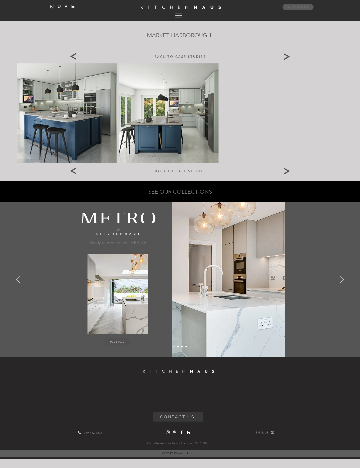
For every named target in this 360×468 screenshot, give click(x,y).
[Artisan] (186, 346)
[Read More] (117, 342)
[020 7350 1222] (298, 7)
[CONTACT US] (178, 417)
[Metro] (174, 346)
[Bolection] (182, 346)
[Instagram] (52, 6)
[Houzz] (73, 6)
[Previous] (73, 56)
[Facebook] (66, 6)
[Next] (287, 56)
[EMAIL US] (265, 432)
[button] (179, 15)
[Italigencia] (178, 346)
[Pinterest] (59, 6)
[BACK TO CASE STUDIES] (180, 56)
